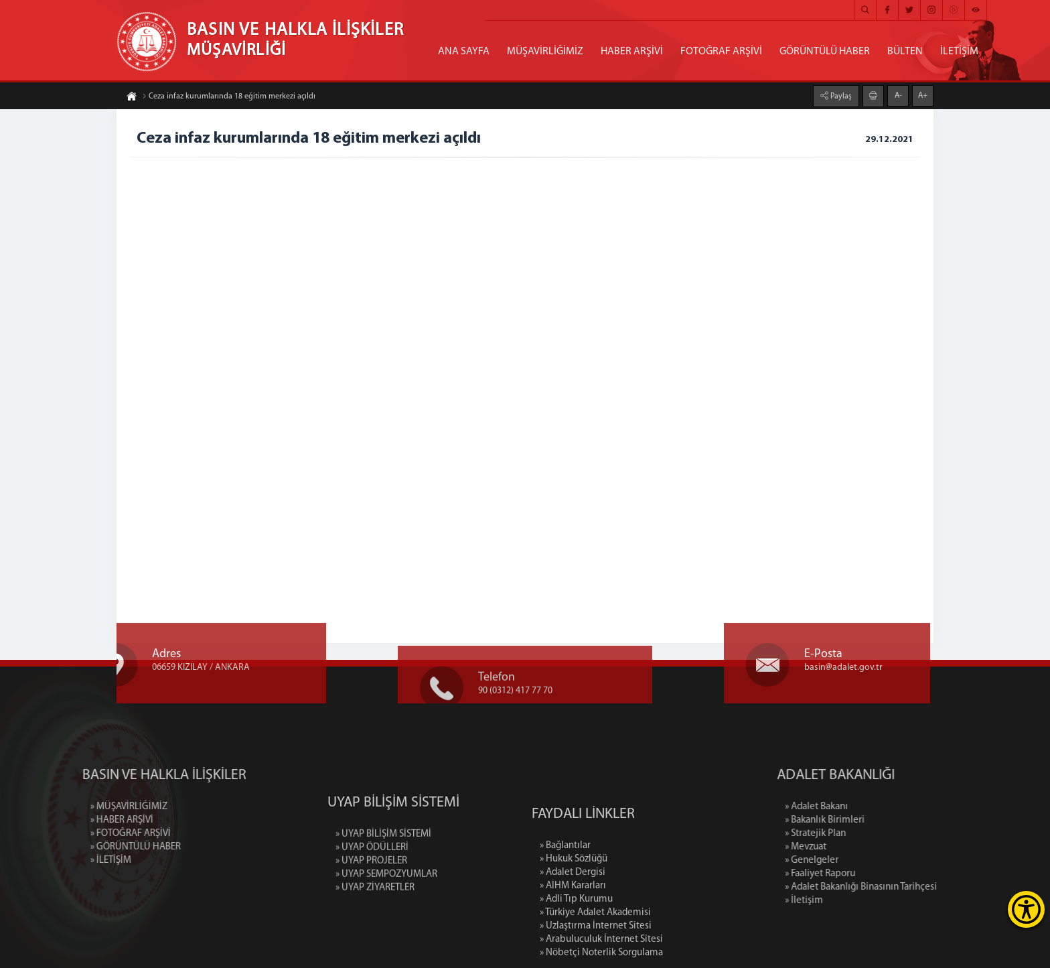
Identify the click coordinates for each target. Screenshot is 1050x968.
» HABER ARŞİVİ (56, 820)
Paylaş (840, 96)
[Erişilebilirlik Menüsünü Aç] (1026, 909)
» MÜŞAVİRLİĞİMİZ (63, 807)
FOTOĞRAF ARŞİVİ (721, 51)
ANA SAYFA (464, 51)
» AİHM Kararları (573, 948)
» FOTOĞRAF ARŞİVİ (65, 834)
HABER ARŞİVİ (632, 51)
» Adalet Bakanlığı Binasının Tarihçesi (926, 887)
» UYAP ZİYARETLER (375, 931)
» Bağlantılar (565, 907)
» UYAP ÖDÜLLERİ (371, 891)
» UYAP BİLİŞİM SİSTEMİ (383, 877)
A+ (922, 95)
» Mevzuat (870, 847)
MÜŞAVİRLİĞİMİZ (545, 51)
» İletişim (869, 901)
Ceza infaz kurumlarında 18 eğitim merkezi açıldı (228, 97)
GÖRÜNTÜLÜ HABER (824, 51)
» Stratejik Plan (880, 834)
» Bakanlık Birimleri (889, 820)
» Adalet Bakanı (881, 807)
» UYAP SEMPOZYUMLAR (386, 917)
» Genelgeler (876, 860)
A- (898, 95)
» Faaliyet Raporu (885, 874)
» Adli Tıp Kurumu (576, 961)
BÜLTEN (905, 51)
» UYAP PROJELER (371, 904)
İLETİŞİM (959, 51)
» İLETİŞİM (45, 860)
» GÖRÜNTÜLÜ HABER (70, 847)
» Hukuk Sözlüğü (573, 921)
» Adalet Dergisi (572, 934)
